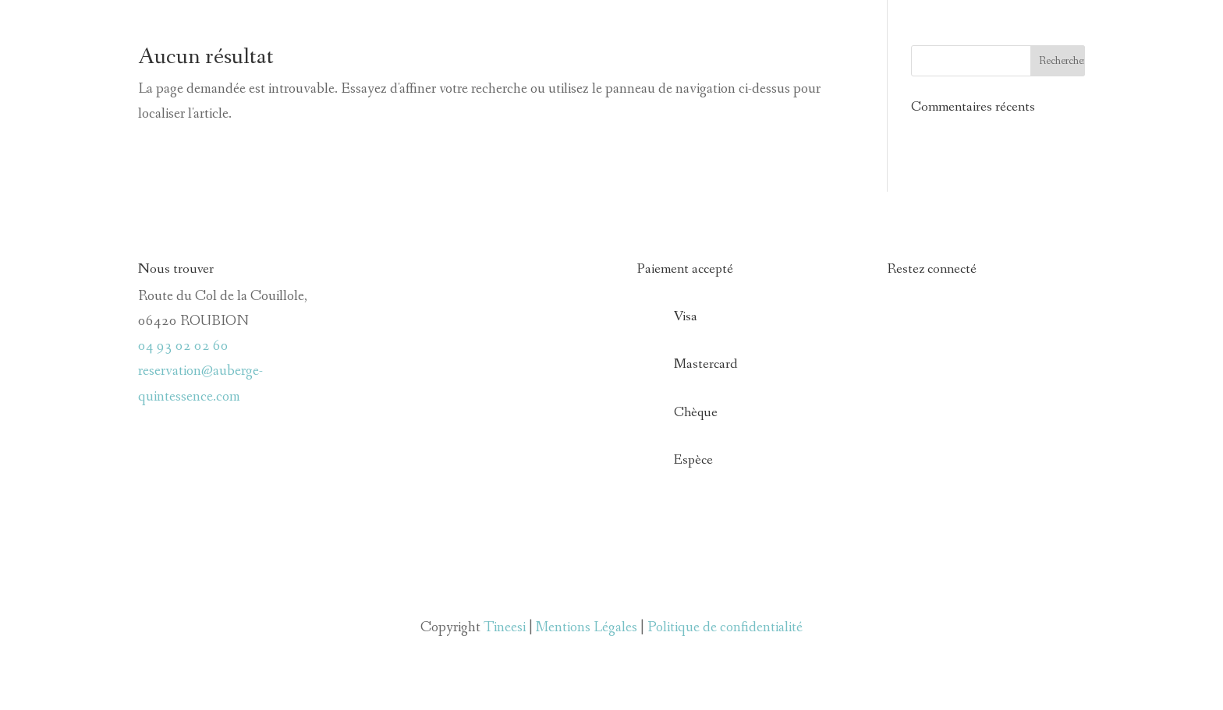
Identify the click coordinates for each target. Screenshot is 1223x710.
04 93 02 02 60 (183, 346)
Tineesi (505, 627)
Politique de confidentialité (725, 627)
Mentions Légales (586, 627)
